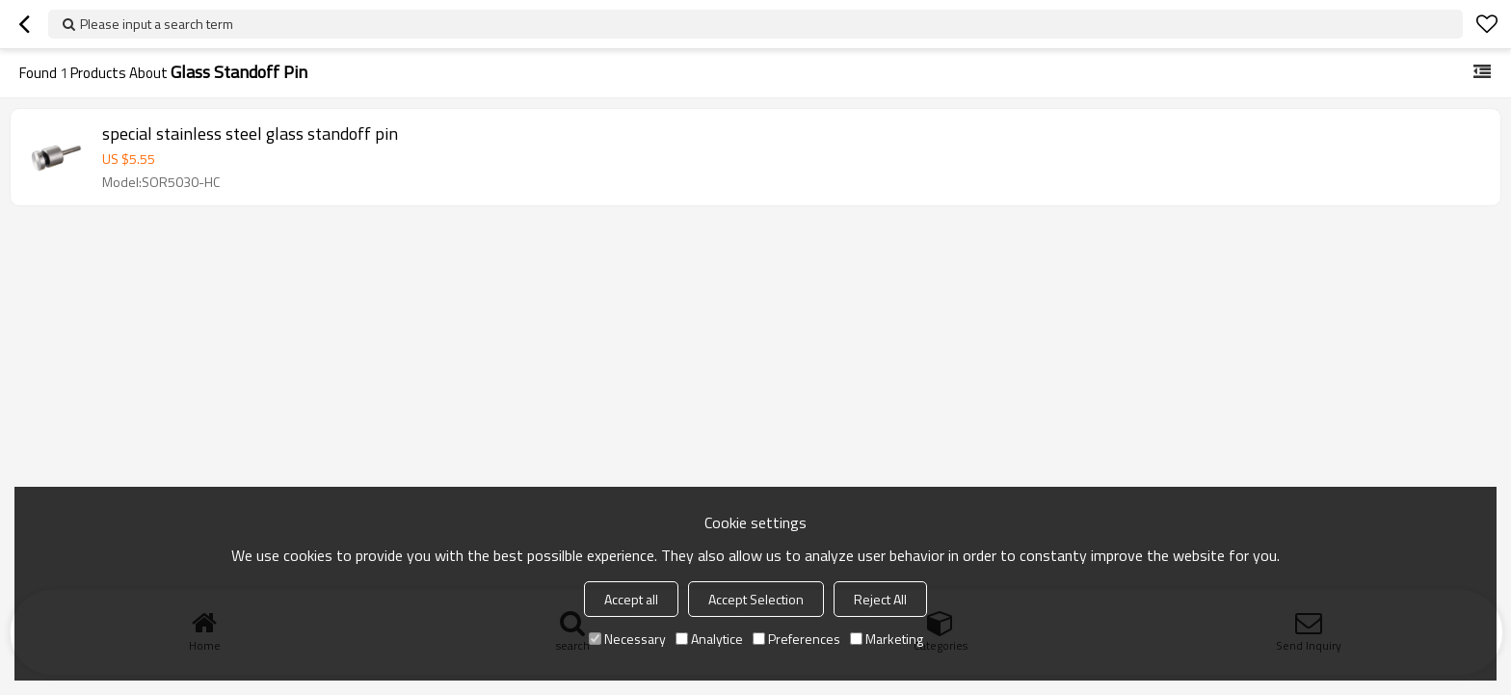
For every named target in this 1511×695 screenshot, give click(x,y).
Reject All (880, 599)
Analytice (709, 638)
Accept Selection (756, 599)
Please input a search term (156, 23)
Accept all (631, 599)
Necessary (627, 638)
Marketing (886, 638)
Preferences (796, 638)
